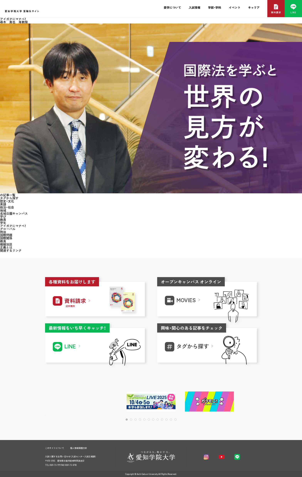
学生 (3, 222)
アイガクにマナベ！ (13, 225)
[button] (241, 402)
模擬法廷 (6, 244)
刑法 (3, 231)
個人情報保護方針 (78, 448)
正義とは (6, 247)
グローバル (7, 228)
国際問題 (6, 234)
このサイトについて (54, 448)
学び (3, 216)
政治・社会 (7, 207)
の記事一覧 (7, 194)
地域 (3, 210)
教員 (3, 219)
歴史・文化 (7, 201)
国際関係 (6, 238)
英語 (3, 204)
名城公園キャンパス (14, 213)
